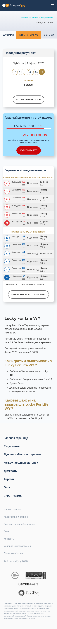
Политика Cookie (13, 553)
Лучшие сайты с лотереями (22, 454)
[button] (52, 5)
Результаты (47, 17)
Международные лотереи (21, 462)
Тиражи (9, 479)
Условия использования (17, 546)
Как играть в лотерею (16, 516)
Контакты (9, 538)
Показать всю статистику (28, 294)
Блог (7, 487)
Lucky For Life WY (28, 34)
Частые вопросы (13, 509)
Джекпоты (10, 470)
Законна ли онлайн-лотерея (20, 524)
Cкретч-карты (13, 495)
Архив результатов (28, 99)
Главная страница (29, 17)
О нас (7, 531)
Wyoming (8, 34)
